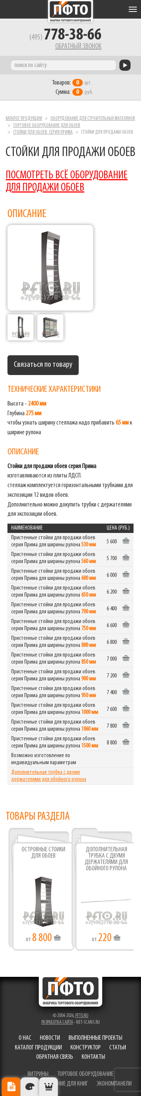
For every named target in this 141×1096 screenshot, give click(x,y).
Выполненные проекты (95, 1038)
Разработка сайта (57, 1022)
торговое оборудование (85, 1074)
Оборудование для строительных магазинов (92, 118)
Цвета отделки (30, 1086)
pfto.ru (81, 1016)
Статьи (117, 1047)
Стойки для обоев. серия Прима (43, 132)
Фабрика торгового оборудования (70, 11)
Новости (50, 1038)
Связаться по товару (43, 364)
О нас (25, 1038)
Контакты (93, 1057)
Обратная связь (54, 1057)
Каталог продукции (24, 118)
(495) (65, 37)
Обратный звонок (78, 46)
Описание (11, 1086)
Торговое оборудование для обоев (46, 125)
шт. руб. (72, 87)
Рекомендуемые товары (48, 1086)
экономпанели (114, 1083)
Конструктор (85, 1047)
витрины (38, 1074)
